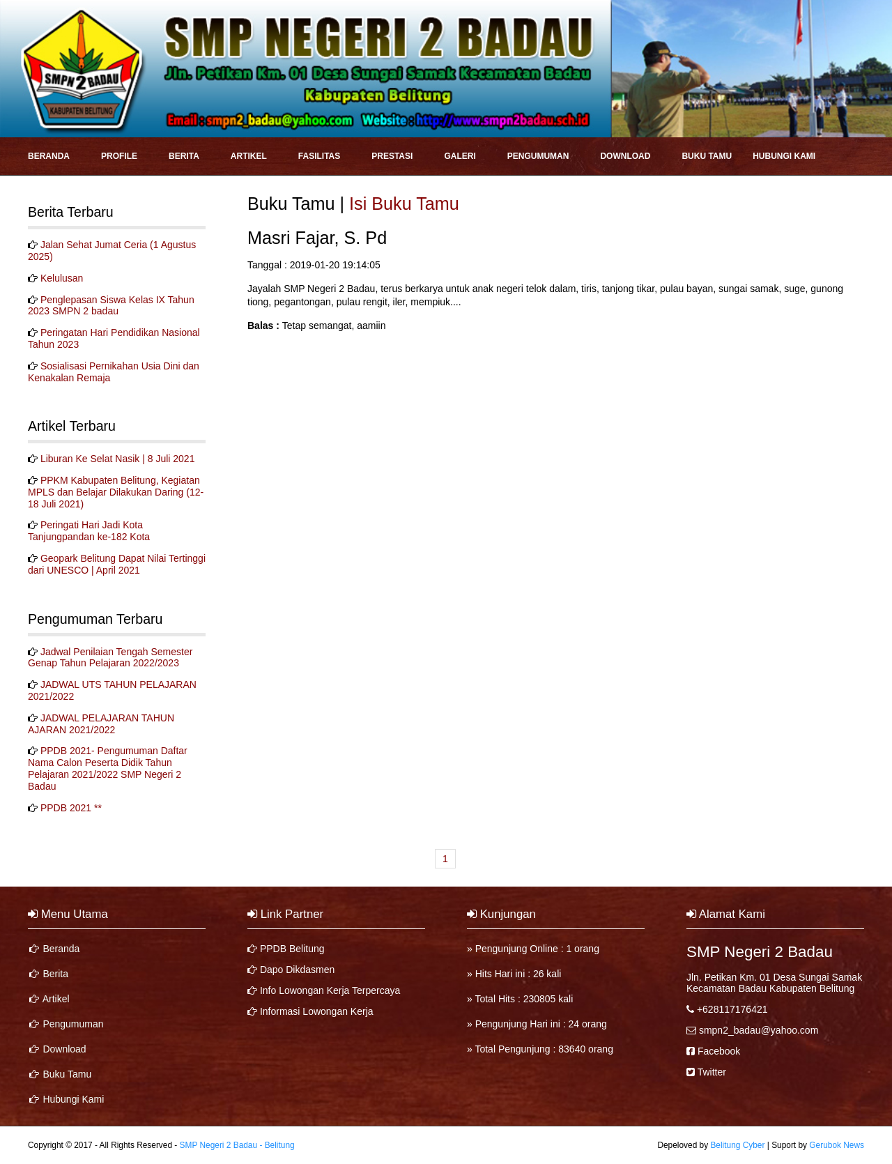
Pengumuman (538, 156)
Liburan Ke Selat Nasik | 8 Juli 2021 (117, 458)
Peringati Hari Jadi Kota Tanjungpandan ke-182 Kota (89, 530)
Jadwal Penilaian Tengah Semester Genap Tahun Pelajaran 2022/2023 (110, 657)
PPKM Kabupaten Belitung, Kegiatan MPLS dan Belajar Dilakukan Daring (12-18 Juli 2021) (115, 492)
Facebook (719, 1051)
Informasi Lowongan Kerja (317, 1011)
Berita (184, 156)
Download (625, 156)
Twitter (712, 1072)
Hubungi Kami (784, 156)
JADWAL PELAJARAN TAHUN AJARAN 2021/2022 (101, 723)
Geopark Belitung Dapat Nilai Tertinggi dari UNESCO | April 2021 (117, 564)
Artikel (249, 156)
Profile (119, 156)
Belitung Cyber (737, 1145)
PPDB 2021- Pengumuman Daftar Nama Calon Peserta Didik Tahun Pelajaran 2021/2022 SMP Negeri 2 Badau (107, 768)
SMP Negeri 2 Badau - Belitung (237, 1145)
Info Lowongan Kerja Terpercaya (330, 990)
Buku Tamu (707, 156)
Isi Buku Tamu (404, 203)
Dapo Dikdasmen (297, 969)
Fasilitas (319, 156)
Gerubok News (836, 1145)
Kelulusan (62, 278)
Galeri (459, 156)
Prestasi (392, 156)
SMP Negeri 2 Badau (759, 951)
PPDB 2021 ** (71, 807)
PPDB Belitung (292, 948)
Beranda (49, 156)
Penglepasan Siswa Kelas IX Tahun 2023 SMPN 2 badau (111, 305)
